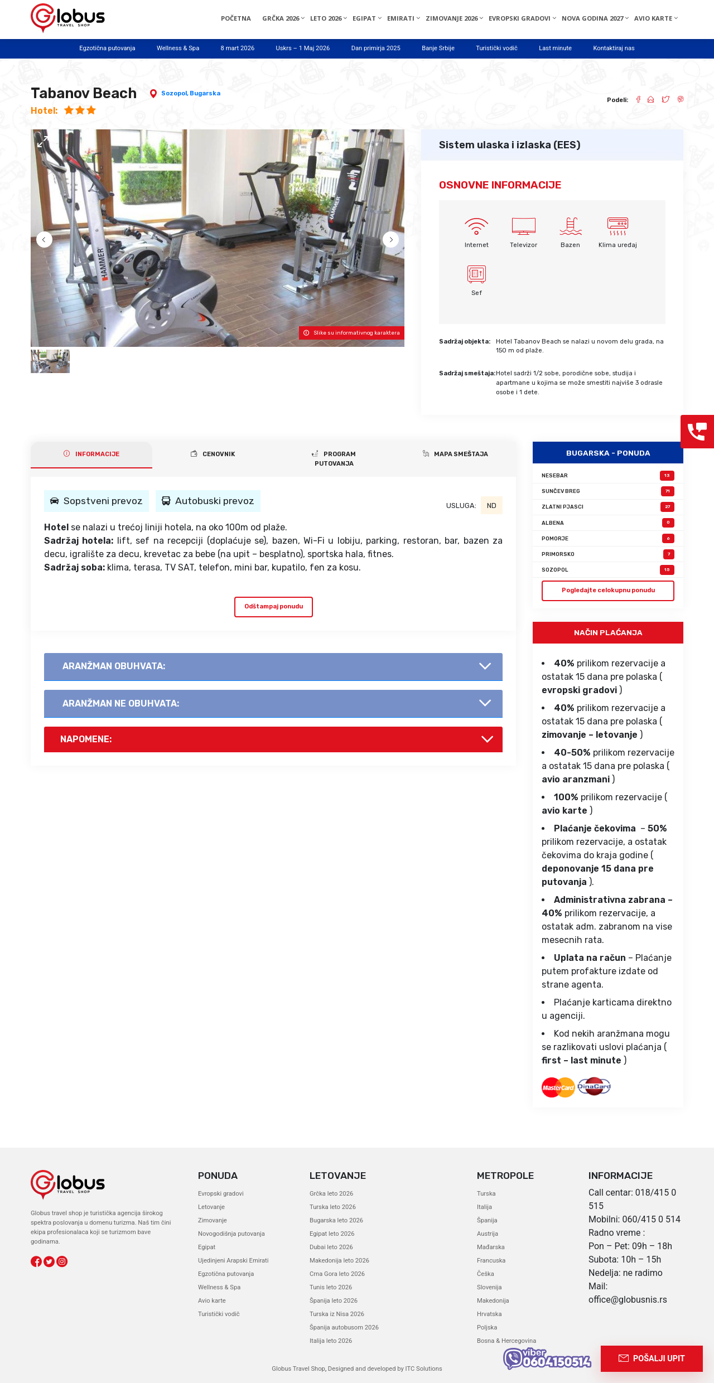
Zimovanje (212, 1220)
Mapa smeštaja (455, 454)
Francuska (491, 1260)
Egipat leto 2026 (332, 1233)
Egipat (206, 1247)
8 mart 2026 (238, 48)
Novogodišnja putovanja (231, 1233)
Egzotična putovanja (107, 48)
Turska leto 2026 (333, 1207)
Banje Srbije (438, 48)
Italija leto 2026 (331, 1341)
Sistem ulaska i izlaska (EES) (510, 145)
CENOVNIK (213, 454)
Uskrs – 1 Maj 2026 (303, 48)
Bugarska (205, 93)
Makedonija (493, 1300)
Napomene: (86, 739)
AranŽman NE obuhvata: (120, 703)
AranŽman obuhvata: (113, 666)
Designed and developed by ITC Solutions (384, 1368)
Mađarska (491, 1247)
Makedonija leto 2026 (339, 1260)
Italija (484, 1207)
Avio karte (212, 1300)
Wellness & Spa (178, 48)
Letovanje (211, 1207)
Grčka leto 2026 (331, 1193)
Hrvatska (489, 1314)
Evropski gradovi (221, 1193)
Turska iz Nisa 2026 (337, 1314)
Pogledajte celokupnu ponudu (608, 590)
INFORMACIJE (91, 454)
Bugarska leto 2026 (336, 1220)
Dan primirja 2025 (376, 48)
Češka (485, 1274)
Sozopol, (175, 93)
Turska (486, 1193)
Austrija (487, 1233)
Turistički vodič (497, 48)
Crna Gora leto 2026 (337, 1274)
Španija (487, 1220)
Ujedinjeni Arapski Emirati (233, 1260)
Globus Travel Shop (298, 1368)
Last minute (555, 48)
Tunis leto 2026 (331, 1287)
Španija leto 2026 (334, 1300)
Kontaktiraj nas (613, 48)
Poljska (487, 1327)
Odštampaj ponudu (273, 606)
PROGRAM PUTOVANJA (334, 458)
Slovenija (489, 1287)
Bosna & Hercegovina (506, 1341)
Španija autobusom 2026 (344, 1327)
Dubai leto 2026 (331, 1247)
